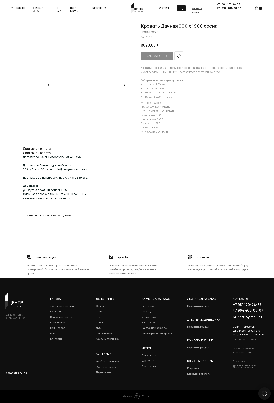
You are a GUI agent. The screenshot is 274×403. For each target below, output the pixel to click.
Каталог (20, 8)
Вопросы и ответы (61, 317)
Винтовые (148, 306)
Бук (98, 317)
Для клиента (99, 8)
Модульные (149, 317)
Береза (100, 311)
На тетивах (148, 322)
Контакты (56, 338)
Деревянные (105, 299)
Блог (53, 333)
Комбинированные (107, 338)
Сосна (100, 306)
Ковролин (193, 368)
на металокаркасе (156, 299)
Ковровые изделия (201, 361)
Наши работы (58, 327)
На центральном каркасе (157, 333)
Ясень (100, 322)
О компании (57, 322)
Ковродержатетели (199, 373)
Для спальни (150, 366)
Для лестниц (150, 355)
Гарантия (56, 311)
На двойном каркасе (154, 327)
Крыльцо (147, 311)
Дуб (98, 327)
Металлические (106, 367)
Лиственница (104, 333)
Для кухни (148, 360)
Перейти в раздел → (199, 306)
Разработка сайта (16, 372)
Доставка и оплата (62, 306)
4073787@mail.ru (247, 317)
